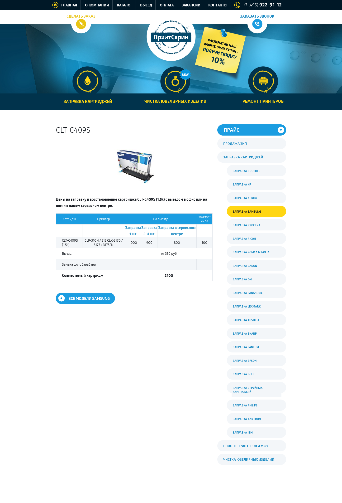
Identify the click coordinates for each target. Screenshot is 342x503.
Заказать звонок (257, 16)
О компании (97, 5)
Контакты (217, 5)
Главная (69, 5)
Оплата (167, 5)
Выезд (146, 5)
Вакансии (190, 5)
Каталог (124, 5)
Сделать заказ (80, 16)
